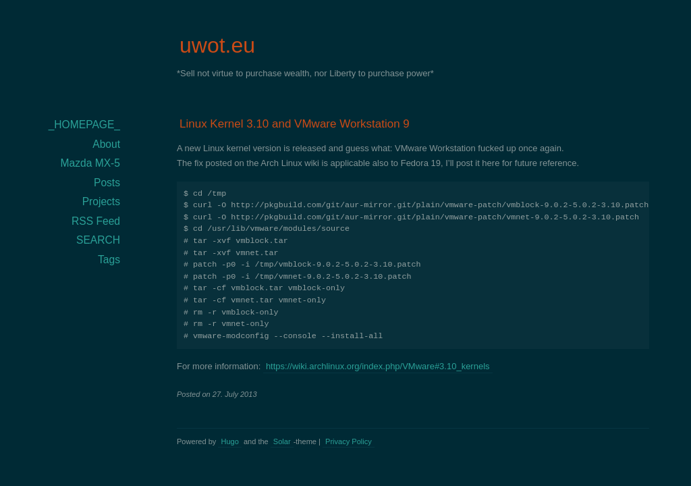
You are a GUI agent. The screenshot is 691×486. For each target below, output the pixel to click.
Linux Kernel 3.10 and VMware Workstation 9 (294, 123)
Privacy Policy (348, 441)
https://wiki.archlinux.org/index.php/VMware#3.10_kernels (378, 366)
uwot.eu (217, 45)
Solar (282, 441)
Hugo (229, 441)
